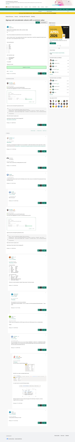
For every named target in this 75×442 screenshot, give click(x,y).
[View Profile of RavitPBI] (10, 174)
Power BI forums (9, 16)
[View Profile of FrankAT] (17, 356)
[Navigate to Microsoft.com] (8, 6)
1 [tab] (57, 45)
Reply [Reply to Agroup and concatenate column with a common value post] (44, 73)
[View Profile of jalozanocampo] (16, 293)
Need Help (11, 71)
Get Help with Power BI (24, 16)
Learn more (7, 3)
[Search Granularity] (42, 11)
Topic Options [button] (43, 22)
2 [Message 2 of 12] (9, 122)
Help (63, 9)
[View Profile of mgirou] (12, 316)
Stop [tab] (60, 45)
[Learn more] (53, 43)
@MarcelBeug (9, 142)
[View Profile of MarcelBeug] (11, 82)
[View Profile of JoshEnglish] (15, 336)
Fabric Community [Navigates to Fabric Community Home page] (16, 6)
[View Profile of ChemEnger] (11, 137)
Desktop (33, 16)
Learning (42, 6)
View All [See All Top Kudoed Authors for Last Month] (51, 94)
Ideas (30, 6)
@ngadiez (13, 299)
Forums (22, 6)
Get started (54, 13)
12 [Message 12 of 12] (9, 149)
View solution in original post (11, 119)
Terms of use (62, 435)
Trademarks (67, 435)
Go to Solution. (27, 67)
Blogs (38, 6)
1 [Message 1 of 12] (9, 73)
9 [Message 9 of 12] (9, 183)
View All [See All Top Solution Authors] (51, 74)
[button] (38, 22)
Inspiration (26, 6)
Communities (34, 6)
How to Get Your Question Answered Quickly (57, 52)
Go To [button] (67, 9)
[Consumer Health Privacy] (18, 439)
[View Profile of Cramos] (10, 26)
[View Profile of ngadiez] (12, 256)
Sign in (61, 9)
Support (46, 6)
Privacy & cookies (56, 435)
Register (57, 9)
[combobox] (57, 11)
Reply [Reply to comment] (44, 151)
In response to (12, 194)
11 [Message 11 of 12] (9, 165)
